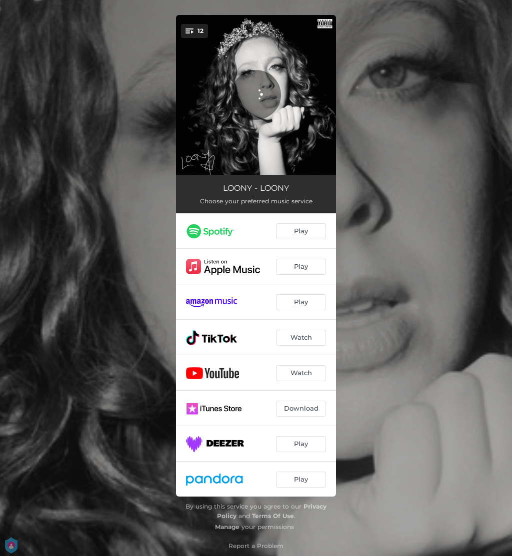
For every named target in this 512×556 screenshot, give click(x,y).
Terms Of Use (273, 516)
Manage (227, 527)
